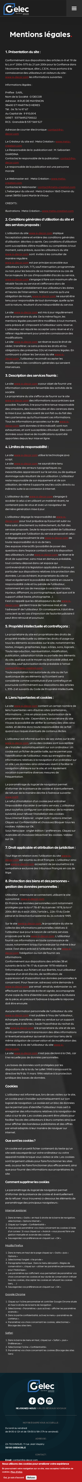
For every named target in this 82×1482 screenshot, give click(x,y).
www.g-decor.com (17, 76)
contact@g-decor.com (25, 1459)
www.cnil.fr (11, 796)
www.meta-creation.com (58, 210)
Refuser (31, 1478)
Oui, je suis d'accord (13, 1478)
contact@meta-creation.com (56, 187)
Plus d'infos (17, 1473)
